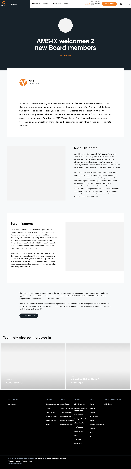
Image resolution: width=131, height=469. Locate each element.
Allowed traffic (79, 423)
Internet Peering (65, 404)
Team (92, 421)
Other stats (78, 443)
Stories (92, 412)
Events (92, 408)
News (92, 404)
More (76, 435)
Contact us (12, 404)
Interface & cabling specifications (80, 409)
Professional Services (67, 421)
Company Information (15, 464)
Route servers (78, 431)
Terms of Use (40, 459)
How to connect (51, 421)
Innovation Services (66, 425)
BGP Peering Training (67, 416)
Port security (78, 415)
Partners (48, 408)
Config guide (78, 427)
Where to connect (51, 416)
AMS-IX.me (108, 404)
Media (92, 433)
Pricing (48, 425)
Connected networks (52, 404)
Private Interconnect (66, 408)
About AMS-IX (94, 416)
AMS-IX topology (79, 404)
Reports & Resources (97, 425)
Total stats (77, 439)
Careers (92, 429)
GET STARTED (109, 4)
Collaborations (50, 412)
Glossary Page (27, 461)
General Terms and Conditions (56, 459)
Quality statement (80, 419)
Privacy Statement (15, 461)
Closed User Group (66, 412)
